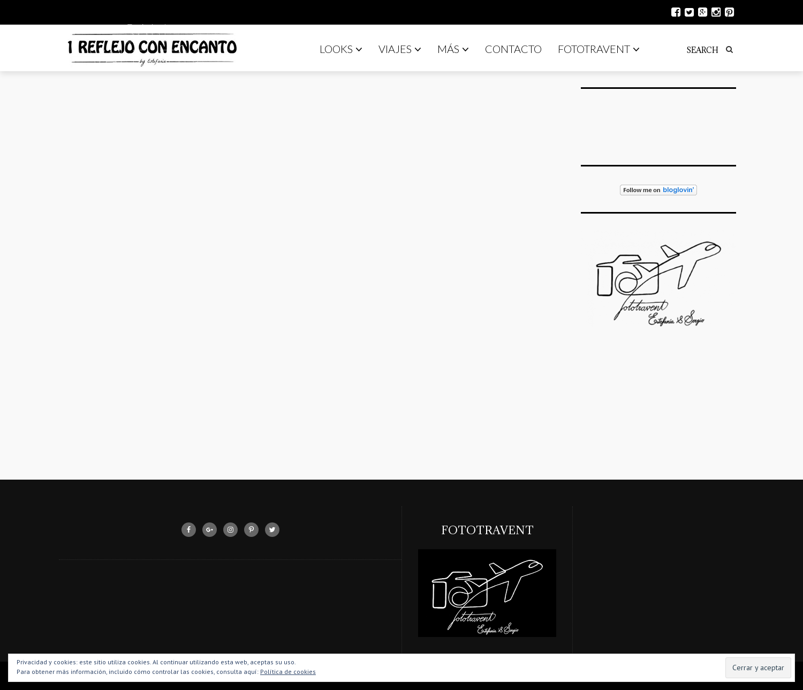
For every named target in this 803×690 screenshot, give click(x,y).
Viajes (399, 48)
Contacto (513, 48)
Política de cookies (288, 672)
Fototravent (599, 48)
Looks (341, 48)
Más (453, 48)
